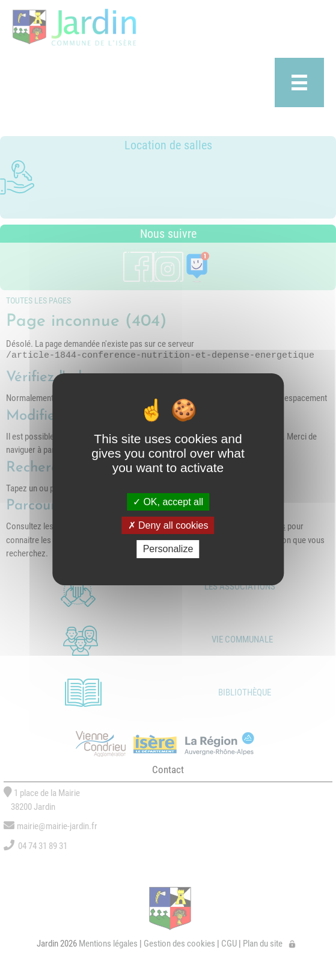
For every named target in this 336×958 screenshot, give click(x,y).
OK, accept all (168, 502)
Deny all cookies (168, 525)
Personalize (168, 549)
